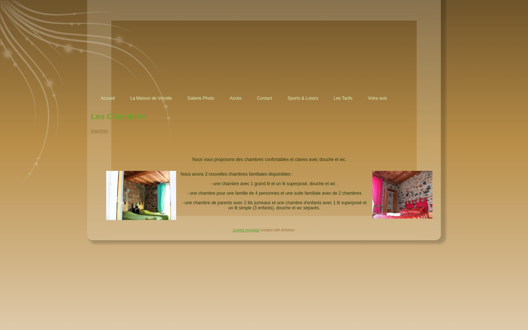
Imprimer (99, 130)
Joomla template (246, 230)
